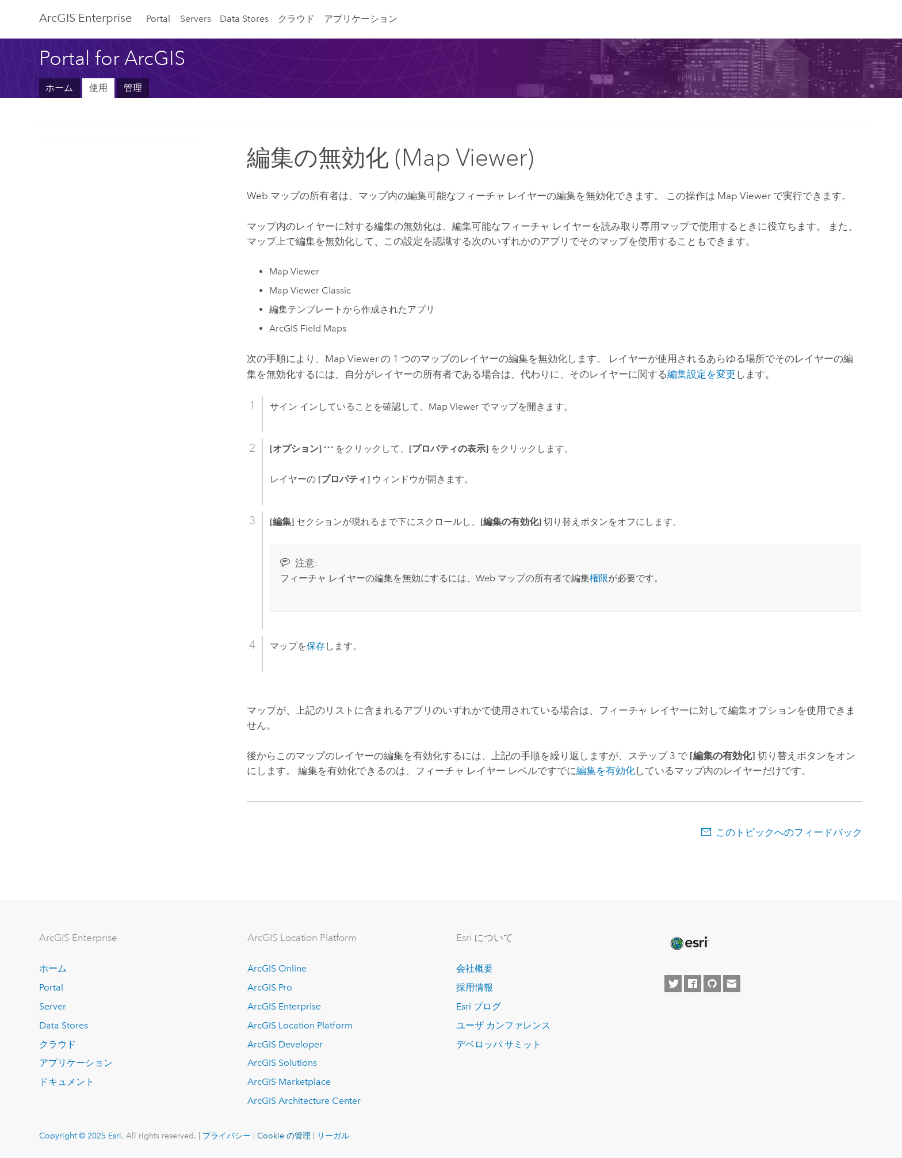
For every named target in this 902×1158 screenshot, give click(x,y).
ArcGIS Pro (269, 987)
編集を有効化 (605, 770)
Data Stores (244, 18)
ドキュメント (66, 1081)
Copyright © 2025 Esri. (81, 1135)
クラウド (296, 18)
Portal (158, 18)
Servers (195, 18)
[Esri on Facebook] (692, 983)
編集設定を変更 (701, 374)
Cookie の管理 (284, 1135)
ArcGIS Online (277, 968)
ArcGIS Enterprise (85, 18)
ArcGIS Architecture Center (304, 1100)
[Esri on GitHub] (712, 983)
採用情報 (474, 987)
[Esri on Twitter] (673, 983)
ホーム (59, 87)
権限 (599, 578)
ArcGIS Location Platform (300, 1025)
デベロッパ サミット (498, 1044)
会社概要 (474, 968)
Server (52, 1006)
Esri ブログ (478, 1006)
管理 (133, 87)
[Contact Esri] (731, 983)
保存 (316, 646)
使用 (98, 87)
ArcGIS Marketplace (289, 1081)
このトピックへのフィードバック (789, 832)
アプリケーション (361, 18)
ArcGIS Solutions (282, 1062)
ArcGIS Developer (285, 1044)
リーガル (333, 1135)
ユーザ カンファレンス (503, 1025)
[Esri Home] (688, 943)
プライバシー (226, 1135)
